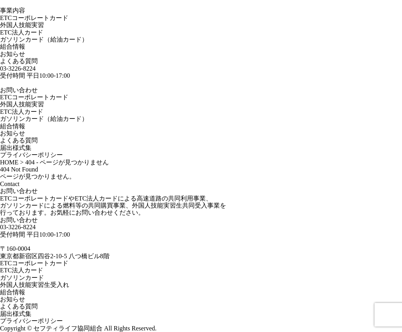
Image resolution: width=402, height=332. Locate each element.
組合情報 (12, 46)
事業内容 (12, 10)
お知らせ (12, 54)
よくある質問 (19, 61)
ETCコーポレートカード (34, 18)
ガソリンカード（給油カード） (44, 39)
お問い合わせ (19, 220)
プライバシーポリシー (31, 154)
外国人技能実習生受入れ (34, 284)
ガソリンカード (22, 277)
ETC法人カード (21, 32)
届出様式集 (15, 147)
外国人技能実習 (22, 25)
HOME (9, 162)
